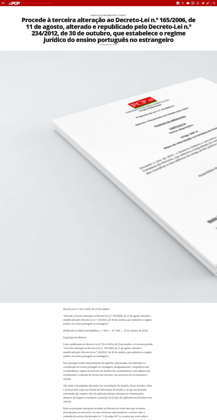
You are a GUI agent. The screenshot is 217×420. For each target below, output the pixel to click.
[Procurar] (213, 3)
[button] (3, 3)
